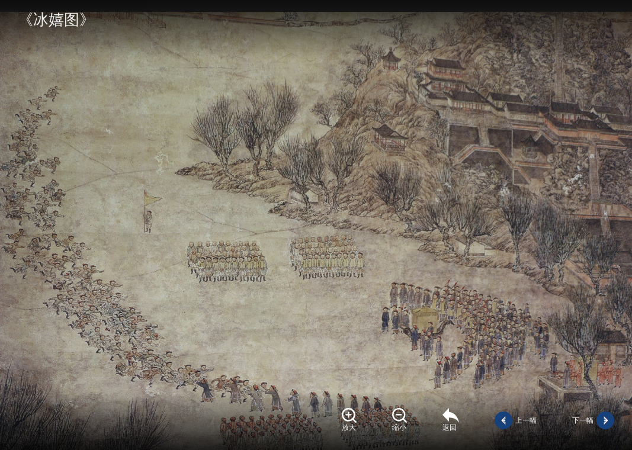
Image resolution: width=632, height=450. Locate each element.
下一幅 (582, 420)
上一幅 (526, 420)
